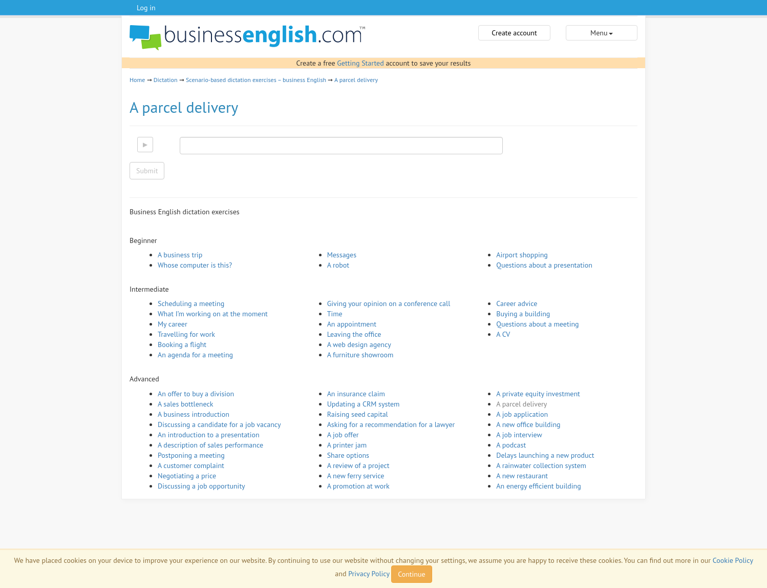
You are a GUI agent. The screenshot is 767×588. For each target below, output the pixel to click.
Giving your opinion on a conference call (389, 303)
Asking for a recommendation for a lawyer (391, 424)
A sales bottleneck (185, 404)
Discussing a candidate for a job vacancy (219, 424)
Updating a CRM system (363, 404)
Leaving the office (354, 334)
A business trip (180, 254)
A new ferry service (356, 475)
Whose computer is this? (195, 265)
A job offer (343, 434)
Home (137, 80)
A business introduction (193, 414)
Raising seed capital (357, 414)
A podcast (511, 445)
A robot (338, 265)
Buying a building (523, 313)
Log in (146, 7)
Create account (514, 32)
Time (335, 313)
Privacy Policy (368, 573)
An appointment (351, 324)
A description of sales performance (210, 445)
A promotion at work (358, 486)
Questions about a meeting (537, 324)
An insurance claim (356, 393)
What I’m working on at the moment (213, 313)
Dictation (166, 80)
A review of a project (358, 465)
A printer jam (347, 445)
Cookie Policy (733, 560)
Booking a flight (182, 344)
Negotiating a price (187, 475)
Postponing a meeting (191, 455)
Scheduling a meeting (191, 303)
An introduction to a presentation (209, 434)
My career (172, 324)
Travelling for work (186, 334)
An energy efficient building (538, 486)
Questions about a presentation (544, 265)
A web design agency (359, 344)
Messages (341, 254)
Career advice (516, 303)
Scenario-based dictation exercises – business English (256, 80)
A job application (522, 414)
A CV (503, 334)
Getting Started (360, 63)
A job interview (519, 434)
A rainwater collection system (541, 465)
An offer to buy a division (196, 393)
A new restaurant (522, 475)
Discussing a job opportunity (201, 486)
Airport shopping (522, 254)
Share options (348, 455)
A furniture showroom (360, 354)
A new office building (528, 424)
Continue (411, 574)
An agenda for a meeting (195, 354)
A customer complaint (191, 465)
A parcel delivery (356, 80)
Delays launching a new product (545, 455)
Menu (601, 32)
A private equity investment (538, 393)
